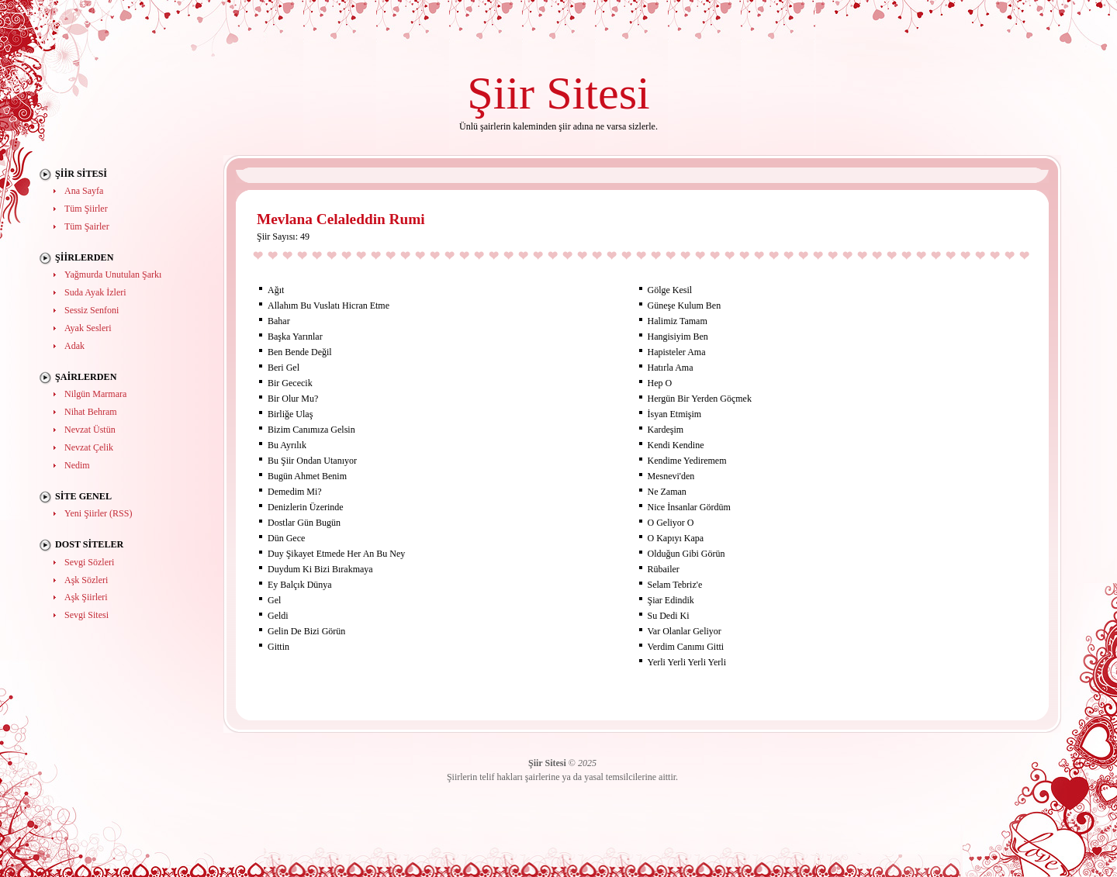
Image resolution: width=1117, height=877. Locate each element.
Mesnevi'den (671, 476)
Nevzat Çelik (88, 447)
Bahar (279, 321)
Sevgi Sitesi (86, 614)
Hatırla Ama (670, 367)
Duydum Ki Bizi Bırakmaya (320, 569)
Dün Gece (286, 538)
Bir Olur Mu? (293, 398)
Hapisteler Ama (677, 352)
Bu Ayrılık (287, 445)
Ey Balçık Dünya (300, 584)
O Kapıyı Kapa (676, 538)
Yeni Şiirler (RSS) (98, 513)
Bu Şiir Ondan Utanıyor (312, 460)
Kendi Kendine (676, 445)
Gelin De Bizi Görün (306, 631)
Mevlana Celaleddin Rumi (341, 219)
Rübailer (664, 569)
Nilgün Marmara (95, 393)
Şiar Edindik (671, 600)
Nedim (77, 465)
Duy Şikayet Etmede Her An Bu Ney (336, 553)
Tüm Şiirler (86, 208)
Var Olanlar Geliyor (684, 631)
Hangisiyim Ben (678, 336)
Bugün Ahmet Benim (307, 476)
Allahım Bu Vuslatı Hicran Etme (328, 305)
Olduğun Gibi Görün (686, 553)
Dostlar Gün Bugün (304, 522)
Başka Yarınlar (295, 336)
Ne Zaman (667, 491)
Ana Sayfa (83, 190)
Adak (74, 345)
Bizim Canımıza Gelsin (311, 429)
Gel (274, 600)
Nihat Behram (90, 411)
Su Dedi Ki (669, 615)
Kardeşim (666, 429)
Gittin (278, 646)
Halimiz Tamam (677, 321)
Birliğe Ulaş (290, 414)
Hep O (660, 383)
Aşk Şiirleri (86, 597)
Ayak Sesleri (88, 328)
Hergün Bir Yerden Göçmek (700, 398)
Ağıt (276, 290)
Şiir (500, 93)
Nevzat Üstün (90, 429)
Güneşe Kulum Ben (684, 305)
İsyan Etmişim (675, 414)
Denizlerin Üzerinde (306, 507)
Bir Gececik (290, 383)
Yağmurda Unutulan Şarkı (112, 274)
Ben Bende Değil (300, 352)
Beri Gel (283, 367)
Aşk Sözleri (86, 580)
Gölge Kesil (670, 290)
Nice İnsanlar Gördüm (689, 507)
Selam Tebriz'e (675, 584)
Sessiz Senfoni (91, 310)
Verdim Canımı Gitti (686, 646)
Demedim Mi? (295, 491)
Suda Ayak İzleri (95, 292)
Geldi (278, 615)
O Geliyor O (671, 522)
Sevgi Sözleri (89, 562)
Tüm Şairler (86, 226)
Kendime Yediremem (687, 460)
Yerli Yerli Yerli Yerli (687, 662)
